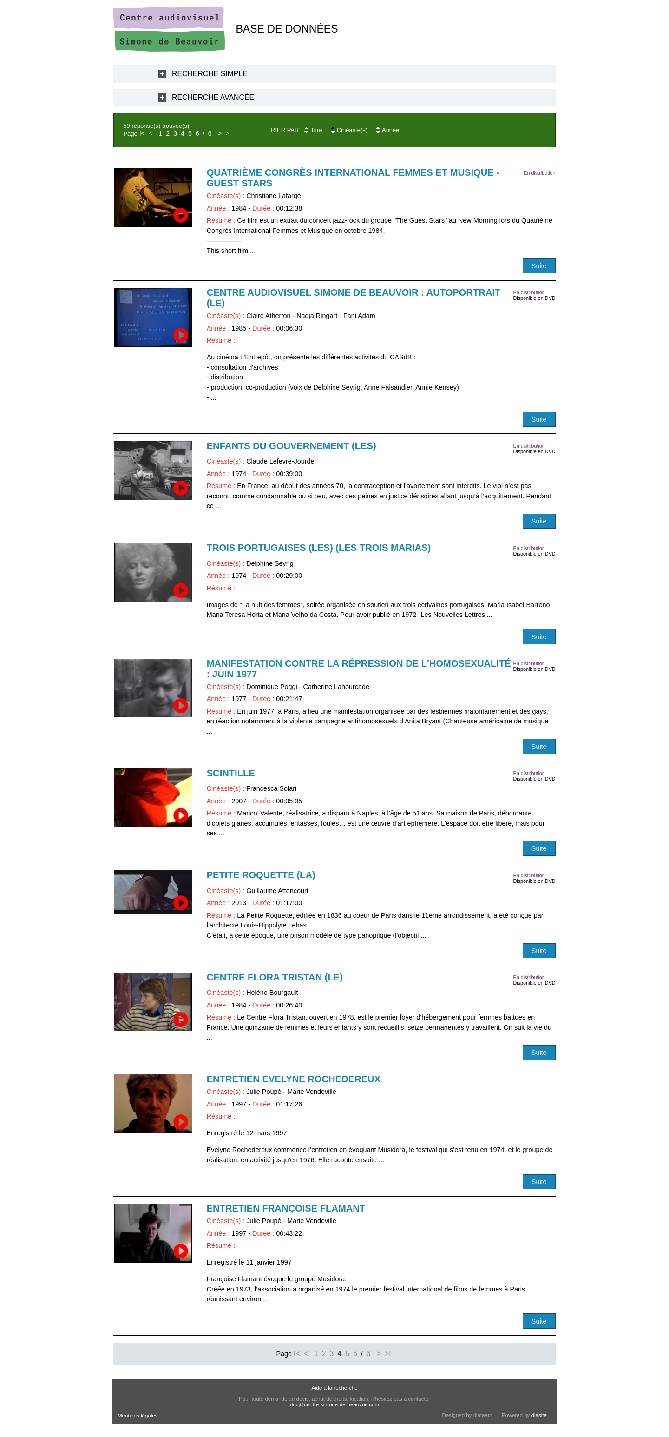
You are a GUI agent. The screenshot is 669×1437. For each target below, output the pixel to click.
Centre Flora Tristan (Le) (275, 977)
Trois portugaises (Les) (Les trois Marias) (319, 548)
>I (228, 133)
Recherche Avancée (213, 97)
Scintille (231, 773)
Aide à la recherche (334, 1388)
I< (142, 133)
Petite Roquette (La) (261, 875)
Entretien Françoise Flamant (286, 1208)
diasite (539, 1415)
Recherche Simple (210, 74)
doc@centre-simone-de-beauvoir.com (334, 1404)
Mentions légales (137, 1415)
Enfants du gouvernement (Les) (291, 446)
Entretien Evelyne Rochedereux (293, 1079)
